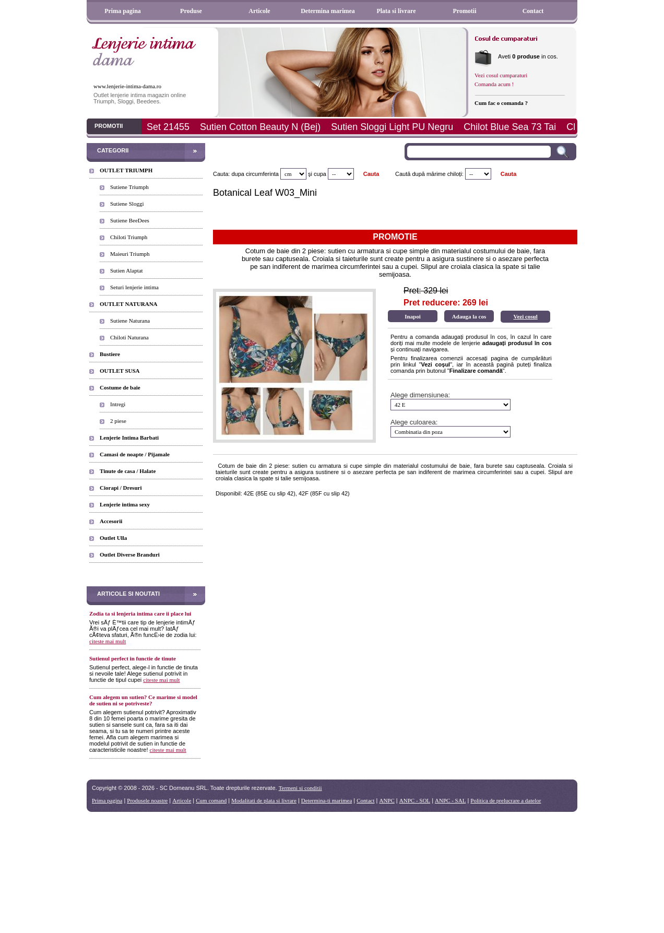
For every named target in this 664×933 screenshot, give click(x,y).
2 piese (118, 421)
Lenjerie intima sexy (125, 504)
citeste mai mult (107, 641)
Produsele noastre (147, 800)
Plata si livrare (396, 11)
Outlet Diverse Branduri (130, 554)
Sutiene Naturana (130, 320)
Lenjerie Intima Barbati (129, 437)
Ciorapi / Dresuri (120, 488)
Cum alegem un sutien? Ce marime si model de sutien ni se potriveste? (143, 700)
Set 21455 (168, 127)
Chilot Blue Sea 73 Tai (510, 127)
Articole (259, 11)
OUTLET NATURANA (129, 304)
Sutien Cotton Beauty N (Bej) (260, 127)
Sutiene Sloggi (127, 203)
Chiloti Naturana (129, 337)
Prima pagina (122, 11)
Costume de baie (120, 387)
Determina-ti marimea (326, 800)
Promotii (464, 11)
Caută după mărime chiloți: (429, 174)
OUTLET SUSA (120, 371)
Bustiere (110, 354)
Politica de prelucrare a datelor (505, 800)
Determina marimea (328, 11)
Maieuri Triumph (129, 254)
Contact (533, 11)
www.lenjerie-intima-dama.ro (127, 86)
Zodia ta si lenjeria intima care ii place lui (140, 613)
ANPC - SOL (414, 800)
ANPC (386, 800)
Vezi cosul (525, 316)
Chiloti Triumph (128, 237)
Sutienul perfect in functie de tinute (132, 658)
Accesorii (111, 521)
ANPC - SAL (450, 800)
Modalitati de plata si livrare (264, 800)
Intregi (117, 404)
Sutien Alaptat (126, 270)
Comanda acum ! (494, 84)
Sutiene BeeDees (129, 220)
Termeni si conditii (300, 788)
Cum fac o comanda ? (501, 103)
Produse (191, 11)
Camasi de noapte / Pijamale (135, 454)
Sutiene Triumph (129, 187)
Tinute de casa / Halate (128, 471)
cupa (320, 174)
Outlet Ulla (113, 538)
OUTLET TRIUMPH (126, 170)
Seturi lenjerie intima (134, 287)
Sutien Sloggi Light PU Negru (392, 127)
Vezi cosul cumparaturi (501, 75)
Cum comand (211, 800)
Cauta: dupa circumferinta (246, 174)
